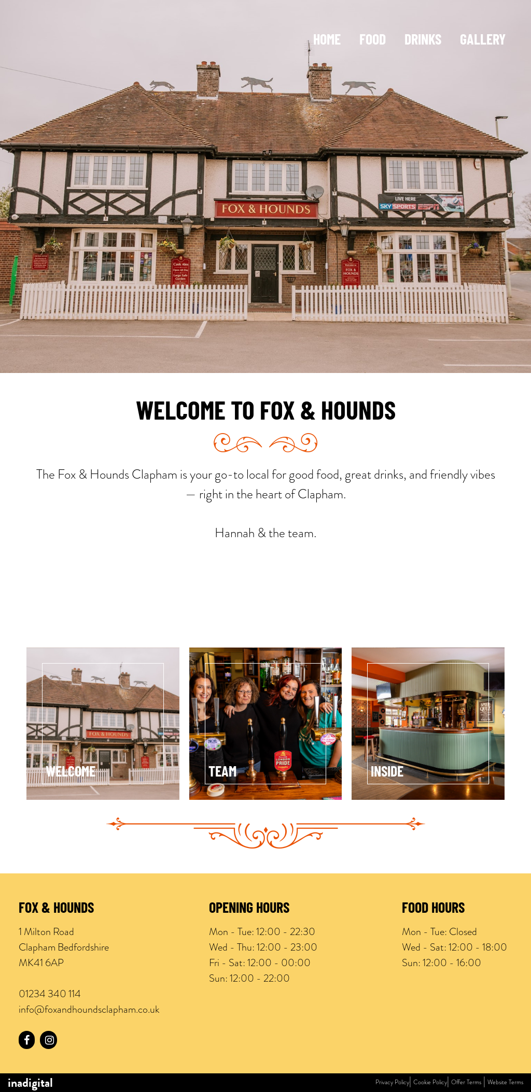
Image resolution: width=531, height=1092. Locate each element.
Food (372, 41)
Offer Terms (466, 1082)
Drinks (422, 41)
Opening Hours (249, 909)
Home (327, 41)
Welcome (70, 773)
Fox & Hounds (56, 909)
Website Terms (505, 1082)
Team (222, 773)
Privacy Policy (392, 1082)
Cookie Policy (430, 1082)
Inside (387, 773)
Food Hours (433, 909)
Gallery (483, 41)
